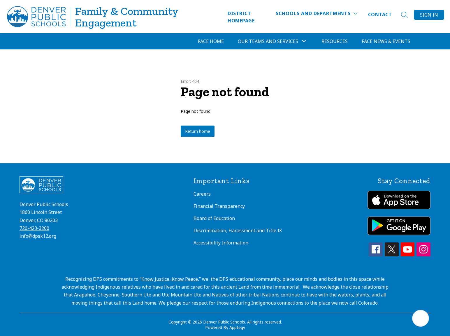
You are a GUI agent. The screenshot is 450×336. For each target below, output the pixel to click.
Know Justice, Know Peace (169, 279)
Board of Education (214, 218)
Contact (380, 14)
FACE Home (211, 41)
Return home (197, 131)
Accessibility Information (221, 243)
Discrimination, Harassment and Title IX (238, 230)
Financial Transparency (219, 206)
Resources (334, 41)
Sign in (429, 15)
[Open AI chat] (421, 318)
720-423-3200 (34, 228)
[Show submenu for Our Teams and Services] (268, 41)
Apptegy (237, 327)
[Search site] (404, 14)
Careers (202, 194)
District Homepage (241, 17)
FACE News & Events (386, 41)
